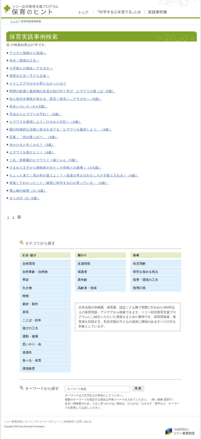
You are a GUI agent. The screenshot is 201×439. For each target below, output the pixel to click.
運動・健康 (30, 336)
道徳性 (27, 352)
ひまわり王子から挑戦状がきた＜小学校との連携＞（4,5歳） (55, 167)
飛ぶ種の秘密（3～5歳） (28, 190)
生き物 (27, 288)
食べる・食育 (31, 360)
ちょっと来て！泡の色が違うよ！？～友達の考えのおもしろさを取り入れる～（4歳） (74, 175)
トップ (14, 21)
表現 (25, 312)
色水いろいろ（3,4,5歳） (28, 106)
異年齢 (82, 279)
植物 (25, 296)
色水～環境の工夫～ (24, 60)
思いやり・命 (31, 344)
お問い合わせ (83, 421)
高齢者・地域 (87, 288)
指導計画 (139, 288)
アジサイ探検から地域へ (27, 53)
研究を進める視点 (145, 271)
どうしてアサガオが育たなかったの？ (37, 83)
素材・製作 (30, 304)
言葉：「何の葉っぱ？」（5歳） (33, 137)
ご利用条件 (68, 421)
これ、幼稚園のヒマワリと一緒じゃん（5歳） (43, 160)
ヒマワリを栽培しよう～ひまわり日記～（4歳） (45, 121)
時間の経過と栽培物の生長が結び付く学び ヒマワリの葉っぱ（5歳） (62, 91)
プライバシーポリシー (46, 421)
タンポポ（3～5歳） (24, 198)
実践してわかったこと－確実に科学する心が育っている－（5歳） (58, 183)
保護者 (82, 271)
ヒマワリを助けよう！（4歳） (32, 152)
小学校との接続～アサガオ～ (31, 68)
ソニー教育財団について (18, 421)
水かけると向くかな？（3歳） (32, 144)
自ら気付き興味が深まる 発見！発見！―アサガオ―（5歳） (55, 99)
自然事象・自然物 (35, 271)
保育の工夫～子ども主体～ (29, 76)
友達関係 (84, 263)
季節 (25, 279)
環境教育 (28, 368)
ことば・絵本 (31, 320)
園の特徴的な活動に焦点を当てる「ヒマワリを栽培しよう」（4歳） (60, 129)
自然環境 (28, 263)
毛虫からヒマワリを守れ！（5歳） (35, 114)
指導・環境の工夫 (145, 279)
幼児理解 (139, 263)
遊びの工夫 (30, 328)
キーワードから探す (42, 388)
